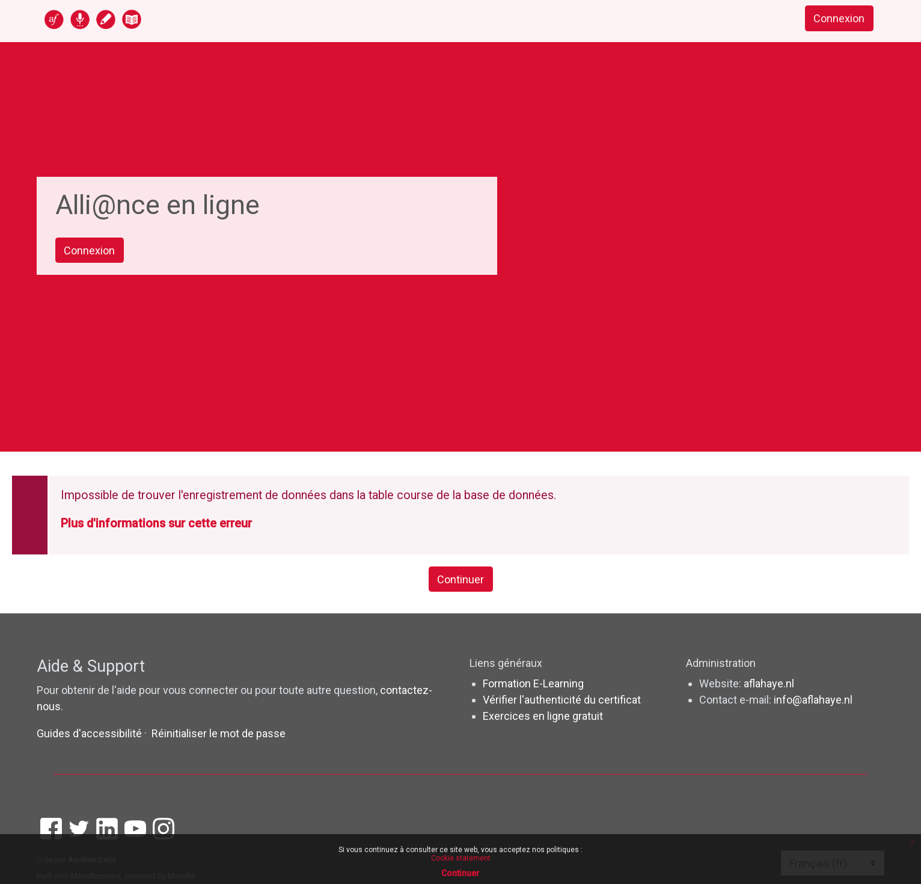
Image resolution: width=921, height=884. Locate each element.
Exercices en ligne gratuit (543, 716)
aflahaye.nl (769, 683)
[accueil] (139, 18)
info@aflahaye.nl (813, 699)
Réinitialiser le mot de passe (218, 733)
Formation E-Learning (533, 683)
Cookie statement (461, 858)
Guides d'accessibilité (90, 733)
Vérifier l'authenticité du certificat (562, 699)
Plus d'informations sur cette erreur (156, 523)
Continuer (460, 579)
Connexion (838, 18)
